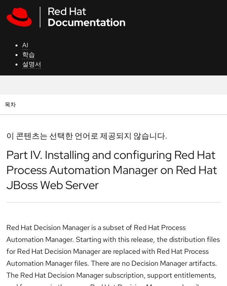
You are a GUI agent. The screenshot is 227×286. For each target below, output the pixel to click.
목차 (11, 104)
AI (25, 45)
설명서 (31, 64)
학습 (28, 54)
